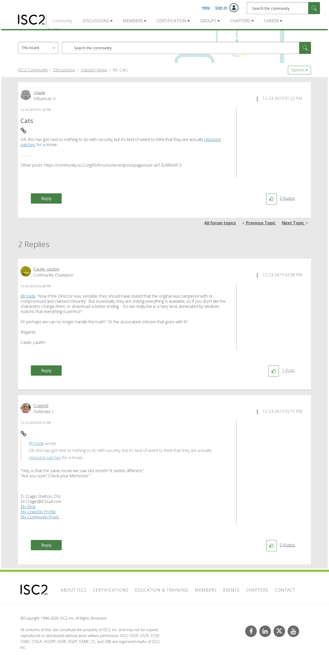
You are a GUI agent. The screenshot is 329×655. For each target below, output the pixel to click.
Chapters (240, 21)
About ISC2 (73, 590)
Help (206, 7)
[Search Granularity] (38, 48)
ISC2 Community (33, 70)
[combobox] (283, 8)
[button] (257, 98)
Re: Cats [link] (120, 70)
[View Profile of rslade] (39, 93)
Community (62, 21)
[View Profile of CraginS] (41, 406)
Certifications (111, 590)
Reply (46, 198)
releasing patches (45, 457)
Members (133, 21)
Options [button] (298, 70)
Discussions (96, 21)
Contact (285, 590)
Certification (171, 21)
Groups (208, 21)
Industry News (94, 70)
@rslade (28, 296)
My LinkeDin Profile (38, 512)
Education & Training (161, 590)
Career (271, 21)
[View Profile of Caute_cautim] (46, 269)
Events (231, 590)
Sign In (221, 7)
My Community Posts (40, 517)
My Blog (28, 506)
